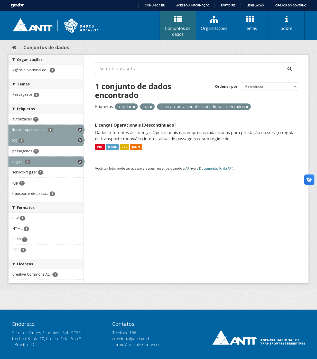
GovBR (17, 5)
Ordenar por (226, 86)
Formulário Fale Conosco (135, 344)
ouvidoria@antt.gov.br (132, 339)
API (187, 168)
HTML (112, 147)
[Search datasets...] (189, 68)
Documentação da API (215, 168)
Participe (228, 5)
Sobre (286, 23)
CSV (124, 147)
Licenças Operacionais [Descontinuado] (135, 125)
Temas (250, 23)
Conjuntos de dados (178, 26)
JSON (136, 147)
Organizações (214, 23)
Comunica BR (155, 5)
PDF (100, 147)
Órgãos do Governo (290, 5)
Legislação (255, 5)
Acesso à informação (192, 5)
